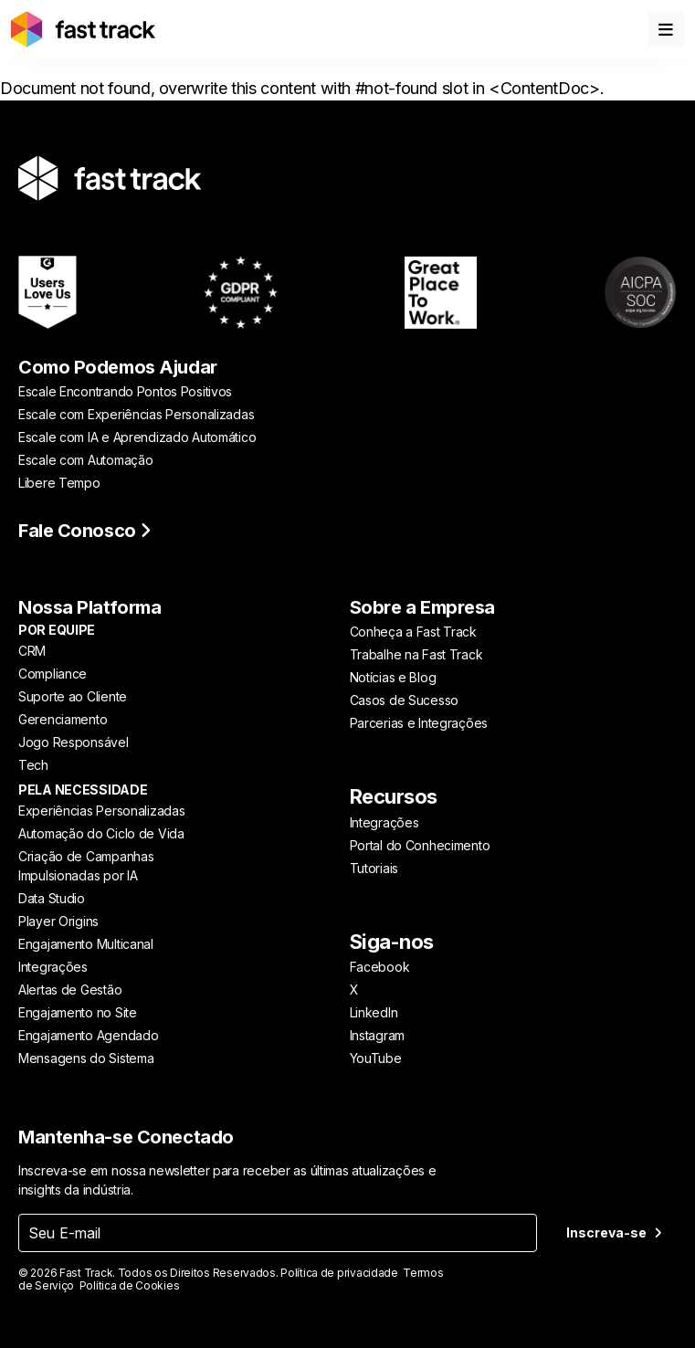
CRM (32, 650)
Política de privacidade (339, 1273)
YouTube (376, 1058)
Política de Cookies (129, 1285)
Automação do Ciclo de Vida (101, 833)
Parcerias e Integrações (419, 723)
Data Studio (51, 898)
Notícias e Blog (393, 677)
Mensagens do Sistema (85, 1058)
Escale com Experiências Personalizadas (136, 414)
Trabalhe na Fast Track (416, 654)
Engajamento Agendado (88, 1035)
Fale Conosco (85, 531)
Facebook (380, 966)
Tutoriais (374, 868)
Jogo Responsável (73, 742)
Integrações (53, 966)
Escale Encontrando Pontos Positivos (125, 391)
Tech (33, 765)
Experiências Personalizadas (101, 810)
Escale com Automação (85, 460)
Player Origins (58, 921)
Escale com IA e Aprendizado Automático (137, 437)
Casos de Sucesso (404, 700)
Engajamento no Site (77, 1012)
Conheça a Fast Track (413, 631)
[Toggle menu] (666, 29)
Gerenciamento (62, 719)
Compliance (52, 673)
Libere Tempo (59, 482)
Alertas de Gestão (69, 989)
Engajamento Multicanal (85, 944)
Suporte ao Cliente (72, 696)
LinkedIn (374, 1012)
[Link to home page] (83, 29)
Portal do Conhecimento (420, 845)
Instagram (377, 1035)
